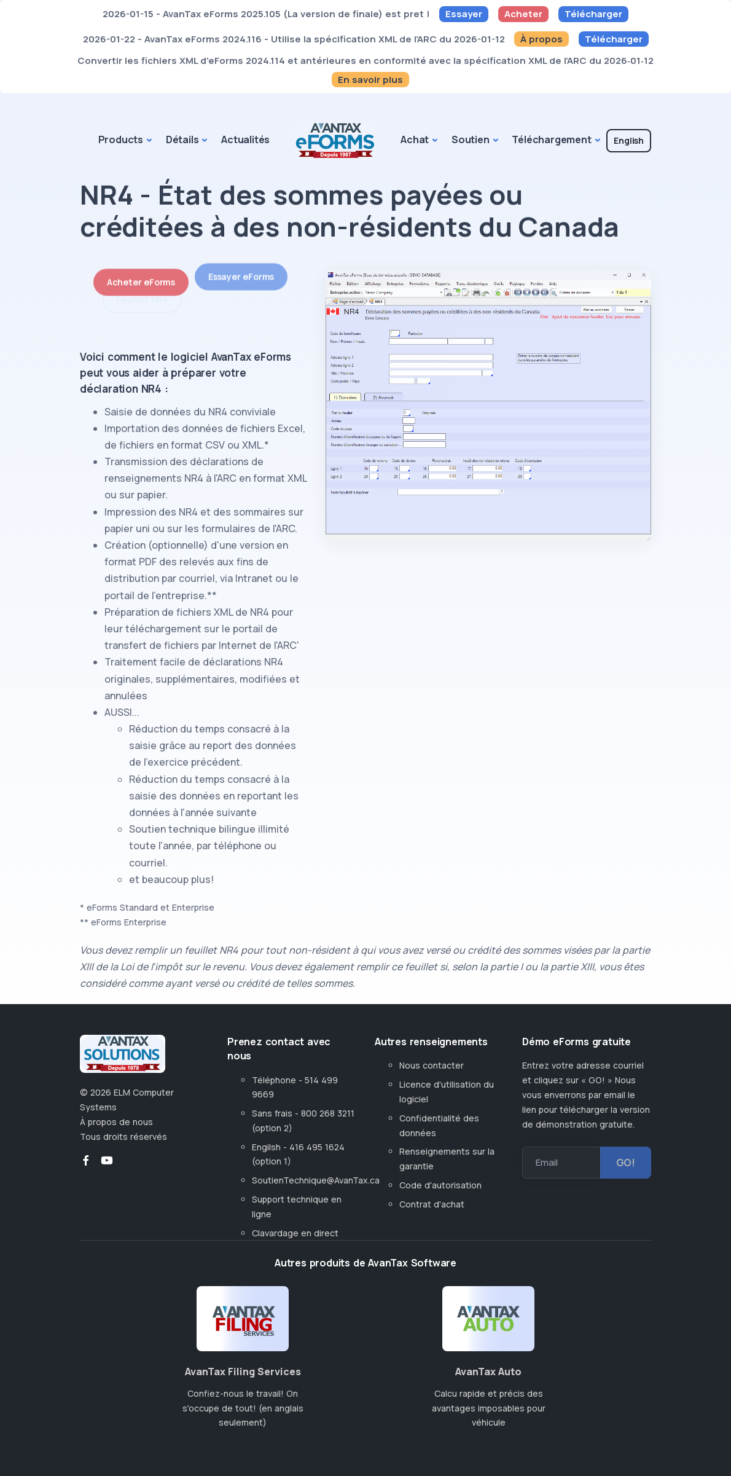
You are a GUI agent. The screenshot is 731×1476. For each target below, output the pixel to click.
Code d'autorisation (440, 1185)
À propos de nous (116, 1122)
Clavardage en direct (297, 1233)
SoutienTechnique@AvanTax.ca (316, 1180)
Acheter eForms (141, 275)
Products (120, 139)
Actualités (245, 139)
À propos (541, 39)
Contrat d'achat (431, 1204)
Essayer (463, 13)
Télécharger (593, 13)
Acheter (523, 13)
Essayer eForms (241, 266)
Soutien (471, 139)
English (629, 140)
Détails (182, 139)
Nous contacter (431, 1065)
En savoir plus (370, 79)
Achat (415, 139)
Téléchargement (551, 139)
